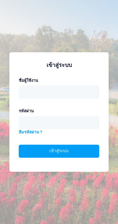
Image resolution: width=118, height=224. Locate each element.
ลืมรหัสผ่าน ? (30, 132)
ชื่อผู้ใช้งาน (28, 80)
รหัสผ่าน (26, 111)
